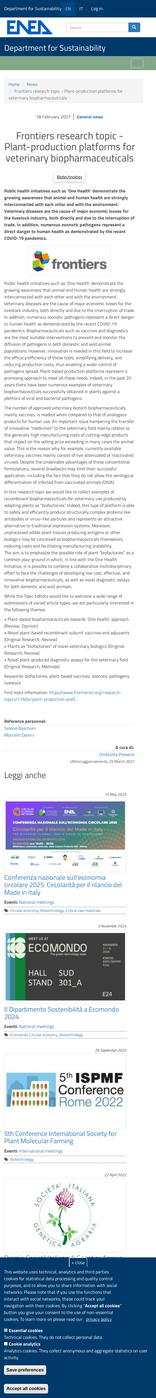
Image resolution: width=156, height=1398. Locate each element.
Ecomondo (19, 1035)
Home (14, 84)
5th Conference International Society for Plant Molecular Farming (60, 1137)
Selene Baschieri (20, 728)
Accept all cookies (26, 1388)
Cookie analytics (25, 1344)
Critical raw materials (83, 910)
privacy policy (99, 1319)
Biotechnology (69, 177)
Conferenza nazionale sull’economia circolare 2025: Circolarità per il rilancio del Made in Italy (63, 884)
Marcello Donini (19, 735)
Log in (97, 8)
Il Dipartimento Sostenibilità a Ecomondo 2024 (61, 1013)
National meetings (36, 902)
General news (90, 116)
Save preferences (25, 1370)
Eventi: (11, 902)
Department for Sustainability (34, 8)
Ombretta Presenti (117, 754)
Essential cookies (26, 1330)
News (32, 84)
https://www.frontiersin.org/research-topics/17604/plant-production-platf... (63, 696)
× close (78, 1262)
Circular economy (24, 910)
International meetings (41, 1150)
